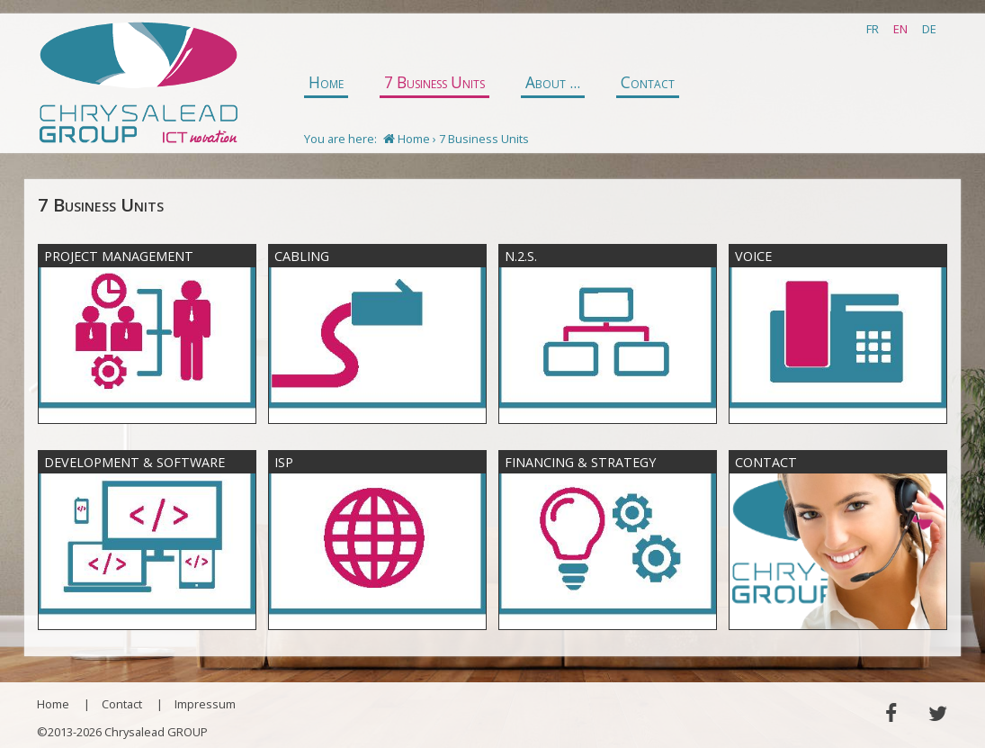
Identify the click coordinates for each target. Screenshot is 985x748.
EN (900, 29)
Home (326, 82)
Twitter (937, 713)
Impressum (205, 704)
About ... (552, 82)
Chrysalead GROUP (138, 84)
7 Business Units (434, 82)
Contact (648, 82)
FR (872, 29)
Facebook (890, 713)
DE (929, 29)
